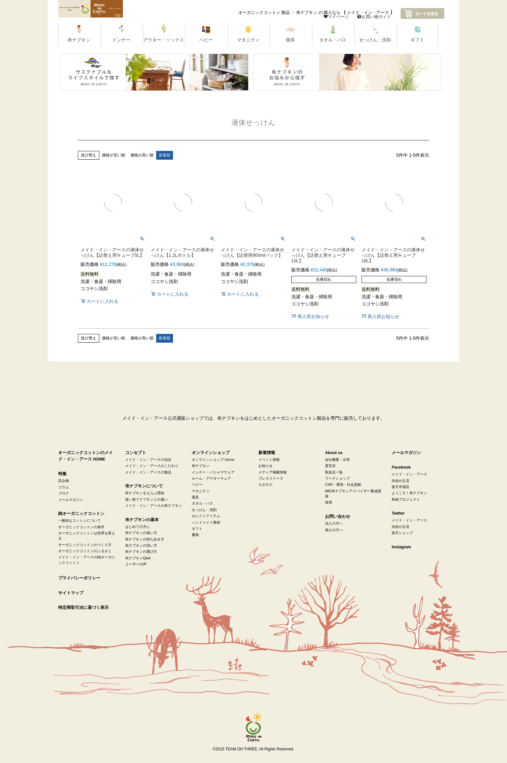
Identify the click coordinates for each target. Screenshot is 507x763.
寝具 (195, 497)
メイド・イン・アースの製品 (148, 472)
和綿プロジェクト (406, 499)
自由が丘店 (400, 481)
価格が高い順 (142, 155)
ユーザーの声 (135, 564)
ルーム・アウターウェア (211, 478)
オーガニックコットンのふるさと (85, 551)
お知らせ (265, 466)
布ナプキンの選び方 (141, 551)
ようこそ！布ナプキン (409, 493)
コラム (63, 487)
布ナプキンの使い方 (141, 533)
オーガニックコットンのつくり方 (85, 545)
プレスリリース (270, 478)
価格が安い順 (113, 155)
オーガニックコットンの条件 (81, 527)
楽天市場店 (400, 487)
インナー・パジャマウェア (213, 472)
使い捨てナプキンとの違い (146, 499)
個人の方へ (334, 530)
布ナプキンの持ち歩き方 (144, 539)
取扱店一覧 (334, 472)
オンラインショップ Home (213, 459)
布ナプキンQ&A (138, 558)
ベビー (197, 484)
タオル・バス (202, 503)
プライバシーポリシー (79, 578)
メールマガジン (70, 500)
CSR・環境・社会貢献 (343, 484)
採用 (328, 502)
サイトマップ (70, 593)
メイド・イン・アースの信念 (148, 459)
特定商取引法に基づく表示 (83, 607)
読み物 (63, 481)
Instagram (401, 547)
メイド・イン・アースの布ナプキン (153, 505)
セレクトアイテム (206, 516)
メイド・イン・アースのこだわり (151, 466)
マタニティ (201, 491)
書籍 (195, 535)
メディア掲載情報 (272, 472)
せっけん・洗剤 (204, 510)
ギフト (197, 528)
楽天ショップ (402, 533)
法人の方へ (334, 523)
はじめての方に (137, 527)
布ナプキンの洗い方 (141, 545)
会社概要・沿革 (337, 459)
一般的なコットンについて (79, 520)
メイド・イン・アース (409, 474)
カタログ (265, 484)
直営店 (330, 466)
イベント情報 (269, 459)
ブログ (63, 493)
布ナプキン (201, 466)
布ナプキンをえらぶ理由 (144, 493)
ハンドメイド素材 (206, 522)
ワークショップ (337, 478)
